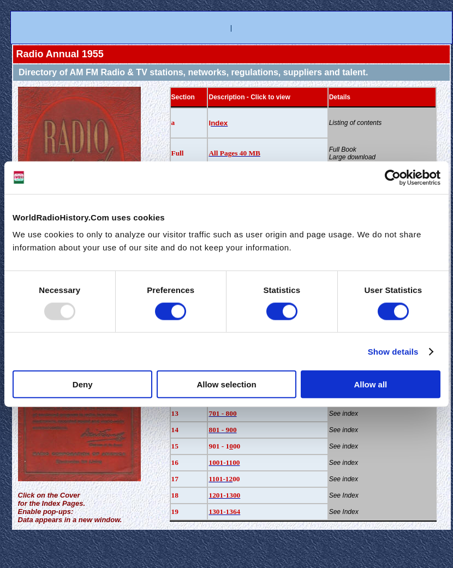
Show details (393, 351)
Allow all (370, 384)
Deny (83, 384)
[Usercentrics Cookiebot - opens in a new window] (392, 177)
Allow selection (226, 384)
